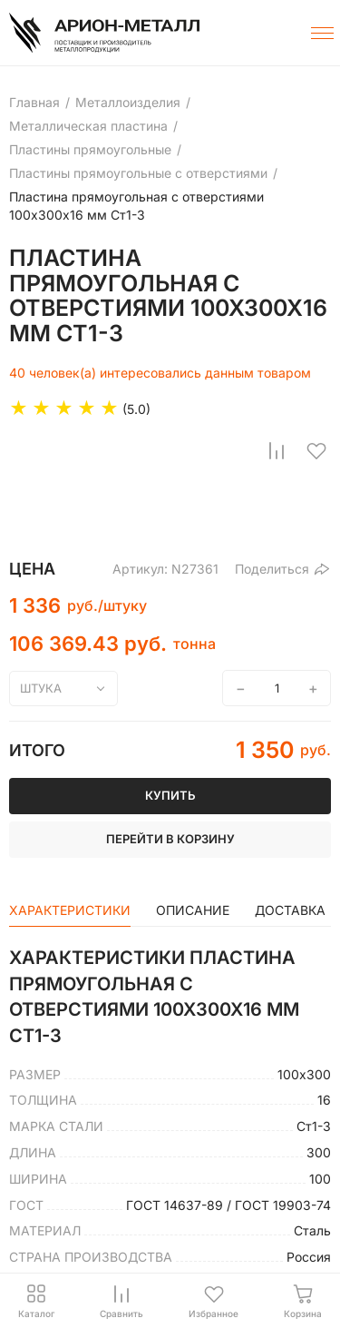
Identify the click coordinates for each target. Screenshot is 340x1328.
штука (41, 688)
